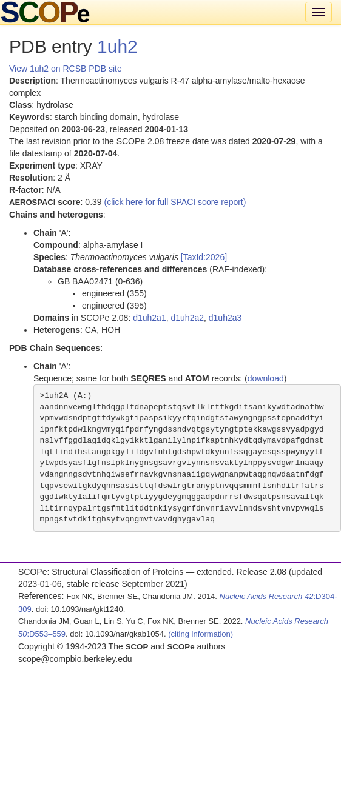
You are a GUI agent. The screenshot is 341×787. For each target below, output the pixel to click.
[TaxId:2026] (204, 257)
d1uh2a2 (187, 318)
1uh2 (117, 46)
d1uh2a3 (225, 318)
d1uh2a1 (149, 318)
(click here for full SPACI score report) (175, 202)
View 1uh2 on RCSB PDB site (65, 68)
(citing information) (200, 633)
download (266, 378)
